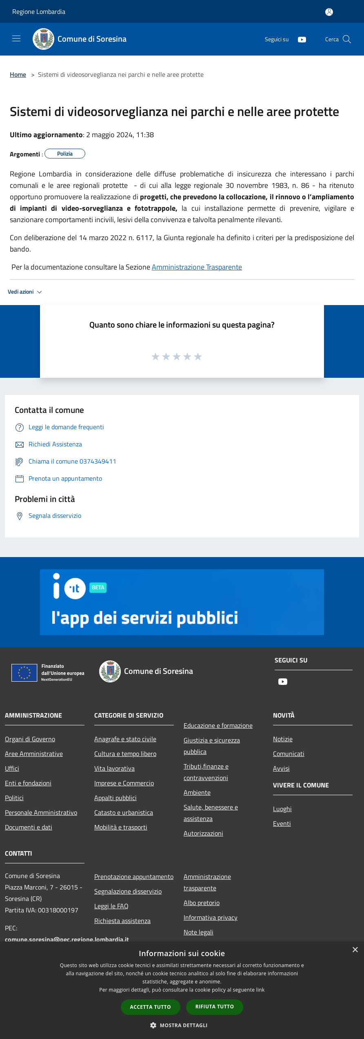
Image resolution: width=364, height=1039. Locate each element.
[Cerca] (347, 39)
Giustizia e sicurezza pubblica (212, 745)
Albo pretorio (202, 902)
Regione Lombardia (38, 11)
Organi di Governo (30, 739)
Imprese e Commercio (124, 783)
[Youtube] (299, 39)
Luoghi (282, 809)
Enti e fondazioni (28, 783)
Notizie (283, 739)
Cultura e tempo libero (125, 753)
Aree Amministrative (34, 753)
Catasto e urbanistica (123, 812)
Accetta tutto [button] (150, 1006)
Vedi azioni (26, 292)
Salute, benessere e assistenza (211, 812)
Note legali (198, 932)
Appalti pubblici (115, 798)
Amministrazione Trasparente (197, 266)
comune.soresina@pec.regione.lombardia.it (67, 939)
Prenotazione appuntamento (133, 876)
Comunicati (288, 753)
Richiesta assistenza (122, 920)
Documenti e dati (28, 827)
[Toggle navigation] (16, 38)
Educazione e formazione (218, 725)
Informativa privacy (210, 917)
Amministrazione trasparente (207, 882)
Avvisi (281, 768)
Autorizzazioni (203, 833)
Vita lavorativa (114, 768)
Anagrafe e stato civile (125, 739)
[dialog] (182, 990)
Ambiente (197, 792)
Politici (14, 798)
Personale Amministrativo (41, 812)
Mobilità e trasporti (120, 827)
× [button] (355, 950)
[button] (182, 1025)
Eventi (282, 823)
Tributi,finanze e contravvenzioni (206, 772)
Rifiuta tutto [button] (214, 1006)
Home (18, 74)
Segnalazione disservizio (128, 891)
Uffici (12, 768)
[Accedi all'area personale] (329, 12)
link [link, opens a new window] (260, 989)
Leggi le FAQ (111, 906)
